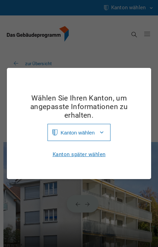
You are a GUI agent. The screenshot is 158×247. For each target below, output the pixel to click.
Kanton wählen (78, 133)
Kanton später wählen (79, 154)
